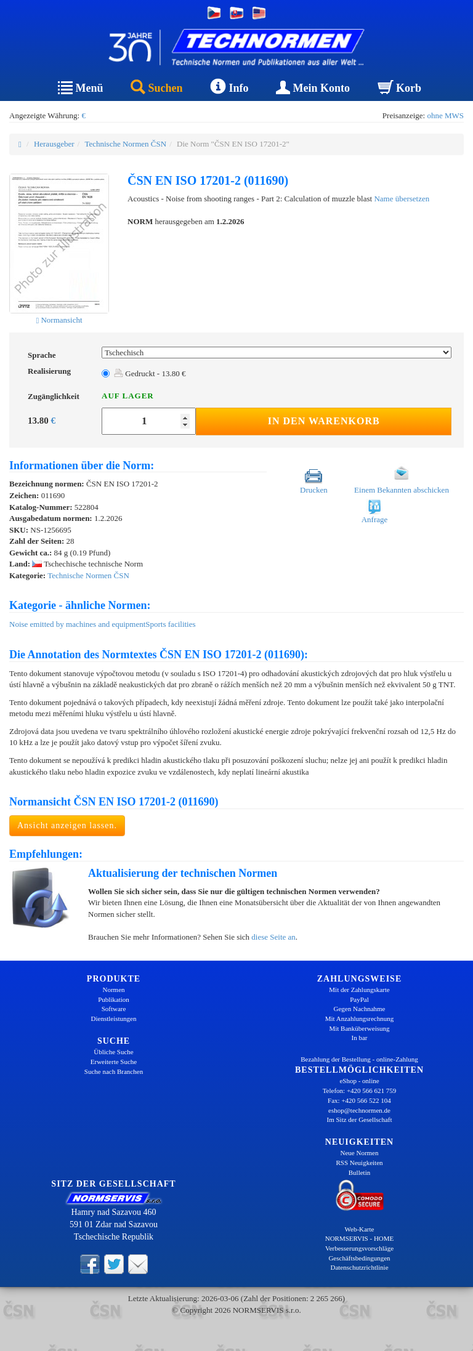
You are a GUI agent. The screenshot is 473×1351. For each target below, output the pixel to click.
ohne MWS (445, 115)
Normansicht (59, 320)
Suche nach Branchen (113, 1071)
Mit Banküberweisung (359, 1028)
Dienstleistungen (114, 1018)
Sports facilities (170, 624)
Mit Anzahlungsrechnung (359, 1018)
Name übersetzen (401, 198)
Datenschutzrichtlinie (359, 1267)
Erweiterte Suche (114, 1061)
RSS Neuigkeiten (359, 1162)
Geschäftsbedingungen (359, 1258)
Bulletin (359, 1172)
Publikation (113, 999)
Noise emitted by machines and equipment (77, 624)
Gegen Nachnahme (360, 1008)
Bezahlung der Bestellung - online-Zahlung (359, 1059)
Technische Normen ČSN (125, 143)
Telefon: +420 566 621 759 (360, 1090)
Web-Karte (359, 1229)
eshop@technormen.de (359, 1110)
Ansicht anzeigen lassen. (67, 825)
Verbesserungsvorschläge (359, 1248)
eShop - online (359, 1080)
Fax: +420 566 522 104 (359, 1100)
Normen (113, 989)
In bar (360, 1037)
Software (114, 1008)
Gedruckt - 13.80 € (149, 373)
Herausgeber (54, 143)
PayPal (359, 999)
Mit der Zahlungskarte (359, 989)
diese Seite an (273, 937)
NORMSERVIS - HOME (359, 1238)
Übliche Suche (113, 1051)
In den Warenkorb (324, 421)
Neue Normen (359, 1152)
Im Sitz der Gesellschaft (359, 1119)
